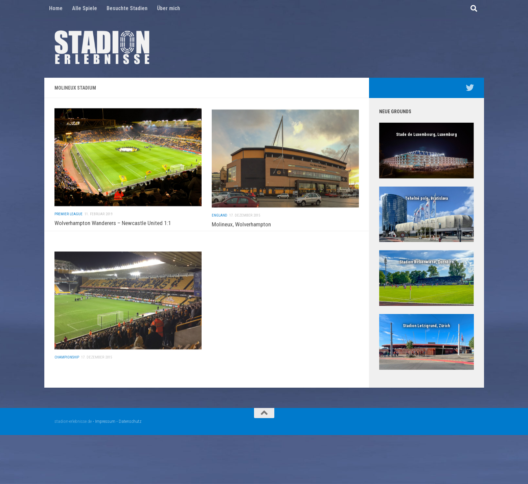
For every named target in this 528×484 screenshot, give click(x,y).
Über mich (168, 8)
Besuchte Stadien (127, 8)
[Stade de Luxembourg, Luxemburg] (426, 150)
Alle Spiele (84, 8)
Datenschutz (130, 421)
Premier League (68, 226)
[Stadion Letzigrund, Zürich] (426, 342)
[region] (426, 150)
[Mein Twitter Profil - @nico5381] (470, 87)
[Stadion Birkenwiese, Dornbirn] (426, 278)
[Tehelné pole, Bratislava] (426, 214)
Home (56, 8)
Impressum (105, 421)
